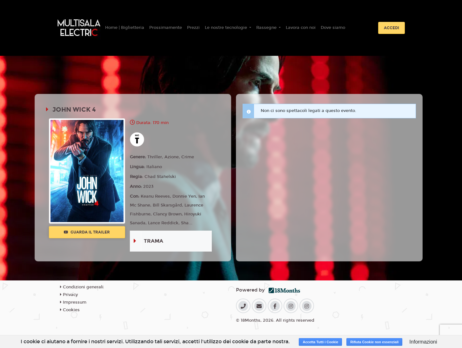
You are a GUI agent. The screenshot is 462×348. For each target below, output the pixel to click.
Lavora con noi (301, 27)
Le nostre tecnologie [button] (226, 27)
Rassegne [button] (267, 27)
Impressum (73, 302)
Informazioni (423, 342)
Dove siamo (333, 27)
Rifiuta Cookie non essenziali (374, 342)
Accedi (391, 28)
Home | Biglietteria (124, 27)
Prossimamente (165, 27)
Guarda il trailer (87, 232)
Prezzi (193, 27)
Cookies (70, 309)
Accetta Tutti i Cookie (320, 342)
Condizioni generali (82, 287)
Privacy (69, 294)
